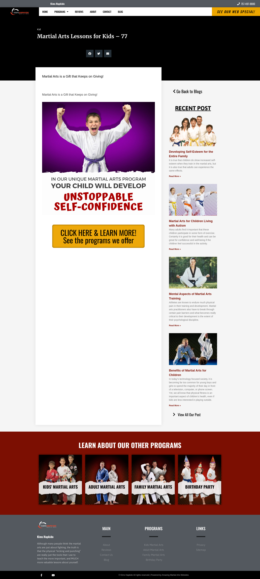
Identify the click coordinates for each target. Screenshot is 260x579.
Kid (39, 29)
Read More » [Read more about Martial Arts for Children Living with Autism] (175, 249)
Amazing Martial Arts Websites (175, 575)
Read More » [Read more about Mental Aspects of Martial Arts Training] (175, 325)
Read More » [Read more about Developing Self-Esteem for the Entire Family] (175, 176)
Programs (61, 12)
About (93, 11)
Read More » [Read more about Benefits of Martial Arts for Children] (175, 405)
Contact (107, 11)
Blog (120, 11)
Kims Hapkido (57, 3)
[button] (90, 53)
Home (45, 11)
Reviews (79, 11)
